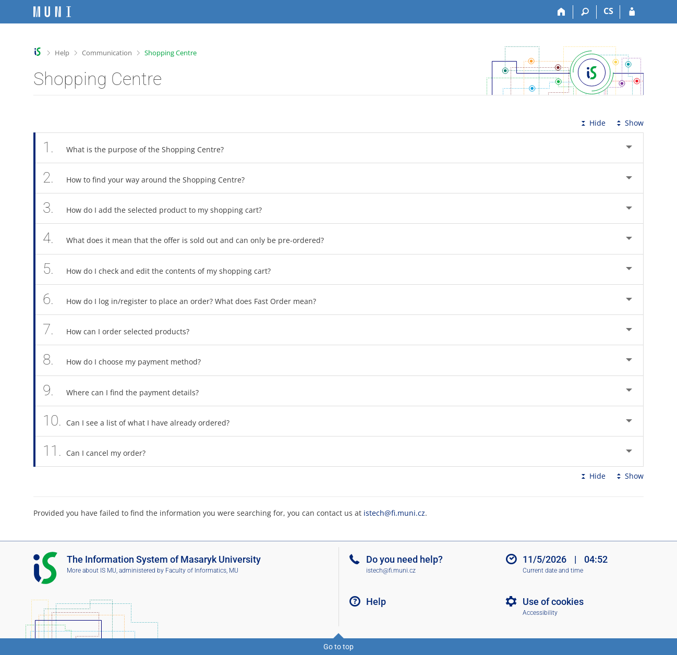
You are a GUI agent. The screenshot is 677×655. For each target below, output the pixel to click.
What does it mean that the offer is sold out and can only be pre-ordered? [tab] (189, 238)
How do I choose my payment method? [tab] (127, 360)
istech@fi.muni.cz (394, 513)
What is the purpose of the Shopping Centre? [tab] (139, 148)
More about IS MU (91, 570)
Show (629, 123)
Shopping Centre (170, 52)
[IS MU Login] (632, 12)
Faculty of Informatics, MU (201, 570)
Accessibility (540, 612)
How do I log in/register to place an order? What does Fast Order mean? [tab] (185, 299)
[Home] (561, 12)
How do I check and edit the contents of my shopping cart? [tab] (162, 269)
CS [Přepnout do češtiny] (608, 11)
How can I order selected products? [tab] (122, 330)
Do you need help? (404, 559)
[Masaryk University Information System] (52, 11)
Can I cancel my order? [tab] (100, 451)
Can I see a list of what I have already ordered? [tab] (142, 421)
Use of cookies (553, 601)
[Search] (585, 12)
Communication (107, 52)
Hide (592, 123)
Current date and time (553, 570)
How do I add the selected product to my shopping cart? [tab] (158, 208)
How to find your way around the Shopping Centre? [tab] (149, 178)
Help (62, 52)
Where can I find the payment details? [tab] (126, 391)
